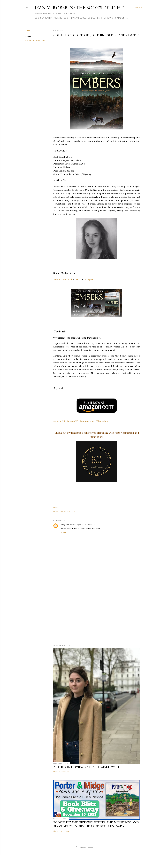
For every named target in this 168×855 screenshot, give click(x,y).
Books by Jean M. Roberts (48, 18)
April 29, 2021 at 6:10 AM (86, 525)
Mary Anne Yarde (68, 524)
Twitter (78, 279)
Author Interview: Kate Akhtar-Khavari (86, 767)
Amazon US (72, 421)
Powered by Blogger (84, 847)
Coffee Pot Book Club (35, 40)
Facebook (67, 279)
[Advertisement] (96, 620)
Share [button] (27, 30)
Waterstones (86, 421)
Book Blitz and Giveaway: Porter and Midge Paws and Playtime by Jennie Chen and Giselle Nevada (96, 824)
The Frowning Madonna (114, 18)
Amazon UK (59, 421)
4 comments (64, 831)
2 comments (64, 772)
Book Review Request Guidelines (82, 18)
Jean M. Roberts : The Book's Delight (79, 8)
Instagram (89, 279)
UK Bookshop (101, 421)
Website (57, 279)
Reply (63, 532)
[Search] (139, 8)
